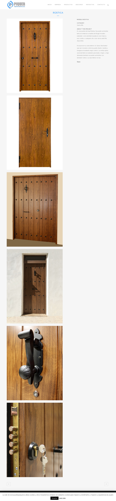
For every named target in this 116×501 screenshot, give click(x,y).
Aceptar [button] (54, 498)
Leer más (62, 498)
